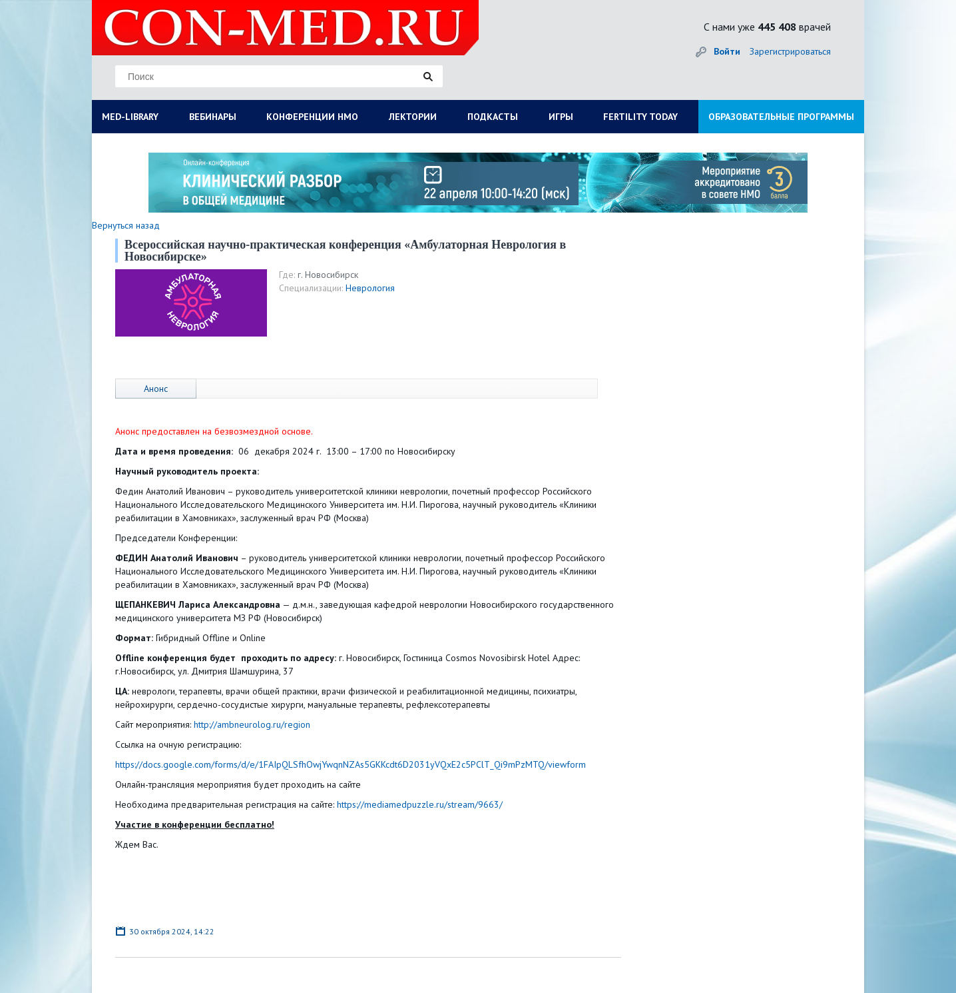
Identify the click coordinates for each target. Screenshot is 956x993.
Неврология (370, 288)
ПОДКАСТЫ (492, 117)
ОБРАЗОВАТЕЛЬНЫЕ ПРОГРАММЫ (781, 117)
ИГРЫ (561, 117)
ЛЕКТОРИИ (413, 117)
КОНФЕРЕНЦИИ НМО (312, 117)
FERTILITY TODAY (640, 117)
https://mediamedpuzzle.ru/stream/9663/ (420, 804)
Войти (727, 51)
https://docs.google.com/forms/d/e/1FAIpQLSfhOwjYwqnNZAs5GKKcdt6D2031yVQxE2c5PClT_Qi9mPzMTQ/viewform (350, 764)
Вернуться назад (126, 225)
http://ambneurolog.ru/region (252, 724)
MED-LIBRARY (130, 117)
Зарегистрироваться (790, 51)
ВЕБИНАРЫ (212, 117)
